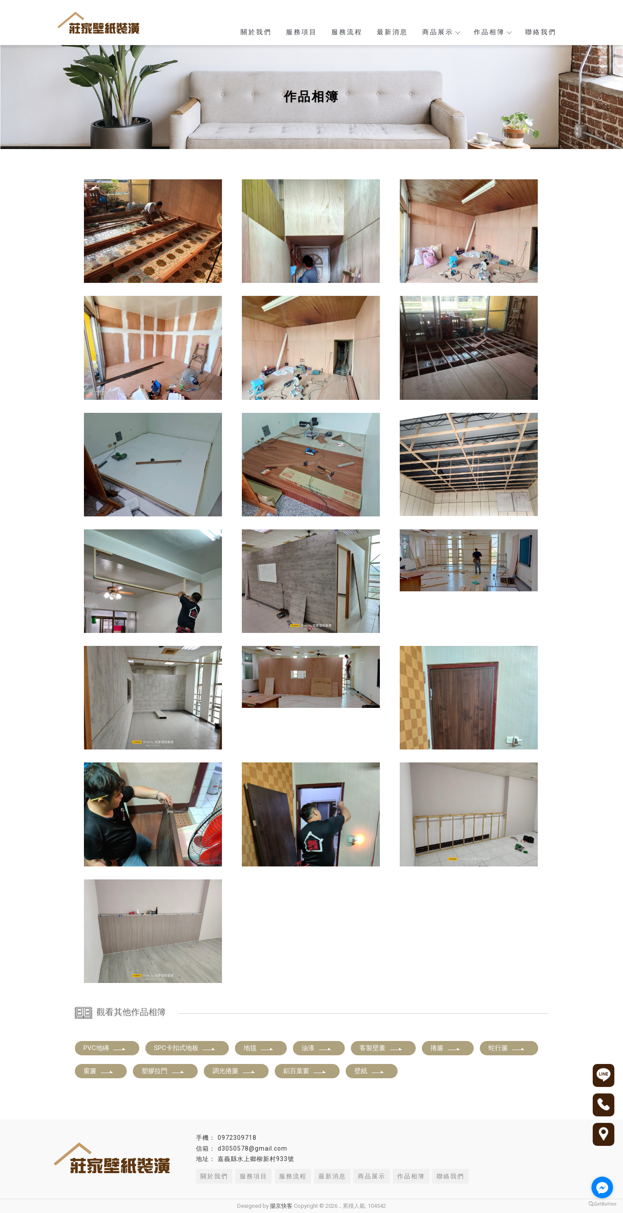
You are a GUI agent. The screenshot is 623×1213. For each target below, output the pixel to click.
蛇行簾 (506, 1048)
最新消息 (392, 32)
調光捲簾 (234, 1071)
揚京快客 (281, 1206)
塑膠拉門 (163, 1071)
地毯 (259, 1048)
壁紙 (369, 1071)
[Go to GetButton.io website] (602, 1204)
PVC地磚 (104, 1048)
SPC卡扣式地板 (185, 1048)
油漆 (317, 1048)
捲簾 (445, 1048)
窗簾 (98, 1071)
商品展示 (440, 32)
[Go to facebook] (602, 1187)
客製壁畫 (381, 1048)
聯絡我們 (540, 32)
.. (340, 1206)
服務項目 (301, 32)
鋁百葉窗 (305, 1071)
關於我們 (256, 32)
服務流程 (347, 32)
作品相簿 (492, 32)
